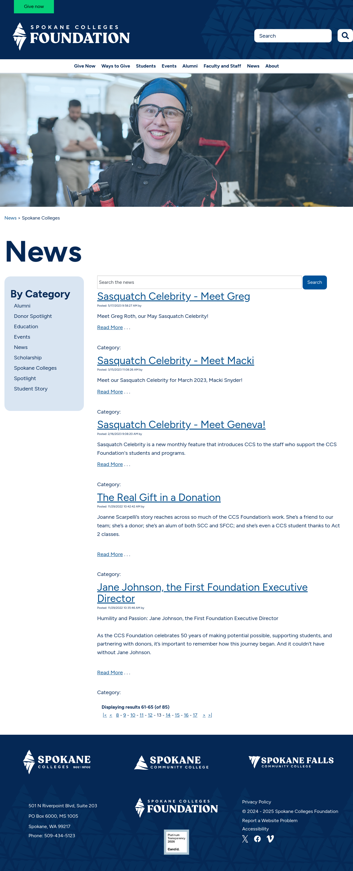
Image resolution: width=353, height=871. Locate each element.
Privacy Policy (256, 802)
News (253, 66)
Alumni (190, 66)
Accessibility (255, 829)
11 (141, 715)
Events (169, 66)
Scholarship (28, 357)
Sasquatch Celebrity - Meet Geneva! (181, 424)
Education (26, 326)
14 (168, 715)
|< (105, 715)
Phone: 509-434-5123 (51, 835)
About (272, 66)
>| (210, 715)
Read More (110, 327)
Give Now (84, 66)
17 (195, 715)
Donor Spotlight (33, 316)
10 (132, 715)
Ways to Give (115, 66)
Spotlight (25, 378)
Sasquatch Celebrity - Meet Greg (173, 296)
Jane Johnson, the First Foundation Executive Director (202, 593)
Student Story (30, 388)
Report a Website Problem (270, 820)
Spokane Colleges (35, 368)
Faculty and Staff (222, 66)
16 (186, 715)
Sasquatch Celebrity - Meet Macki (175, 360)
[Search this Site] (293, 35)
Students (146, 66)
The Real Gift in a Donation (159, 497)
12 (150, 715)
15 (177, 715)
